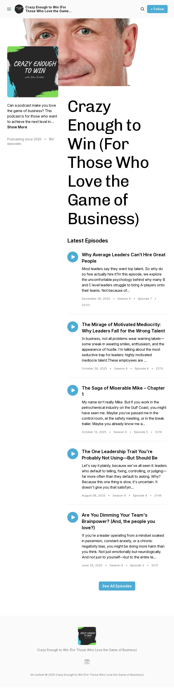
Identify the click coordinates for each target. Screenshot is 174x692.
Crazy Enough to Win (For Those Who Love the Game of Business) (47, 9)
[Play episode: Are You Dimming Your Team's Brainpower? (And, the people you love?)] (72, 517)
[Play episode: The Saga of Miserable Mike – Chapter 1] (72, 390)
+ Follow (157, 9)
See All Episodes (117, 586)
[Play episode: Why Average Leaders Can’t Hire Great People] (72, 257)
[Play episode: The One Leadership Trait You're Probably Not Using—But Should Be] (72, 453)
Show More (17, 127)
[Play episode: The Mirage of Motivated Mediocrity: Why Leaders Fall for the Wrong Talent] (72, 326)
